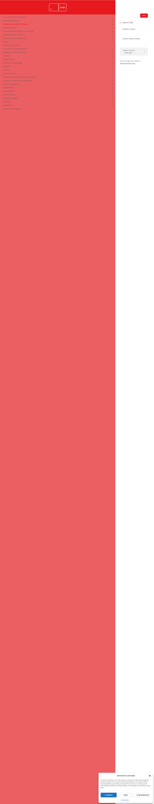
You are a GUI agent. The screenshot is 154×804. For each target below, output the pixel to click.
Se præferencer (143, 795)
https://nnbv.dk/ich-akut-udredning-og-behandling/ (70, 726)
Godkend (108, 795)
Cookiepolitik (125, 800)
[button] (150, 776)
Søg (144, 15)
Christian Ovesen (128, 29)
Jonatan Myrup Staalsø (131, 39)
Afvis (126, 795)
